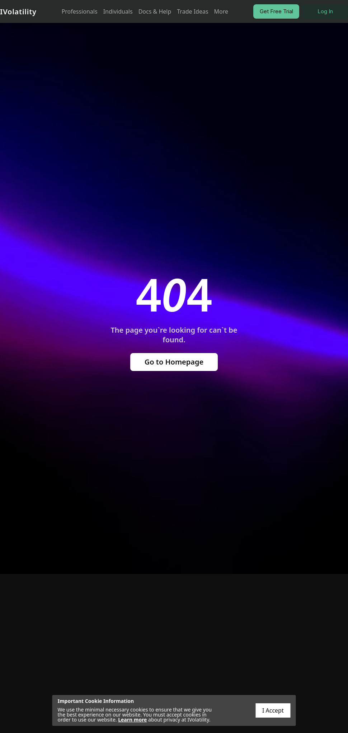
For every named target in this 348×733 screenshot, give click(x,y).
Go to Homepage (174, 362)
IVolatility (18, 11)
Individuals (118, 11)
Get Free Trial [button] (276, 11)
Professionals (80, 11)
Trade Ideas (192, 11)
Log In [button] (325, 11)
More (221, 11)
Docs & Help (154, 11)
